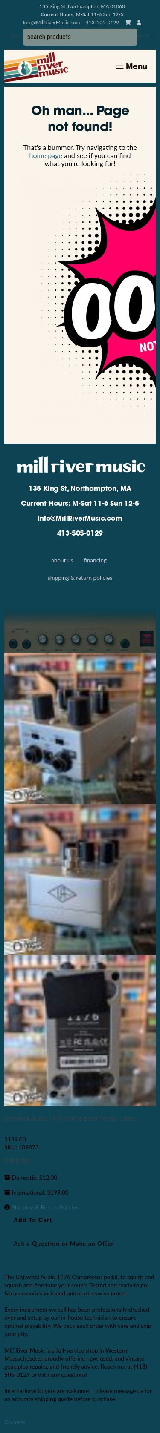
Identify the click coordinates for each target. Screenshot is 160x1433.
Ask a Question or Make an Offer (64, 1243)
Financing (95, 560)
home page (45, 155)
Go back (14, 1422)
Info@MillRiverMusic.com (51, 22)
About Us (62, 560)
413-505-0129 (80, 533)
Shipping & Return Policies (80, 577)
